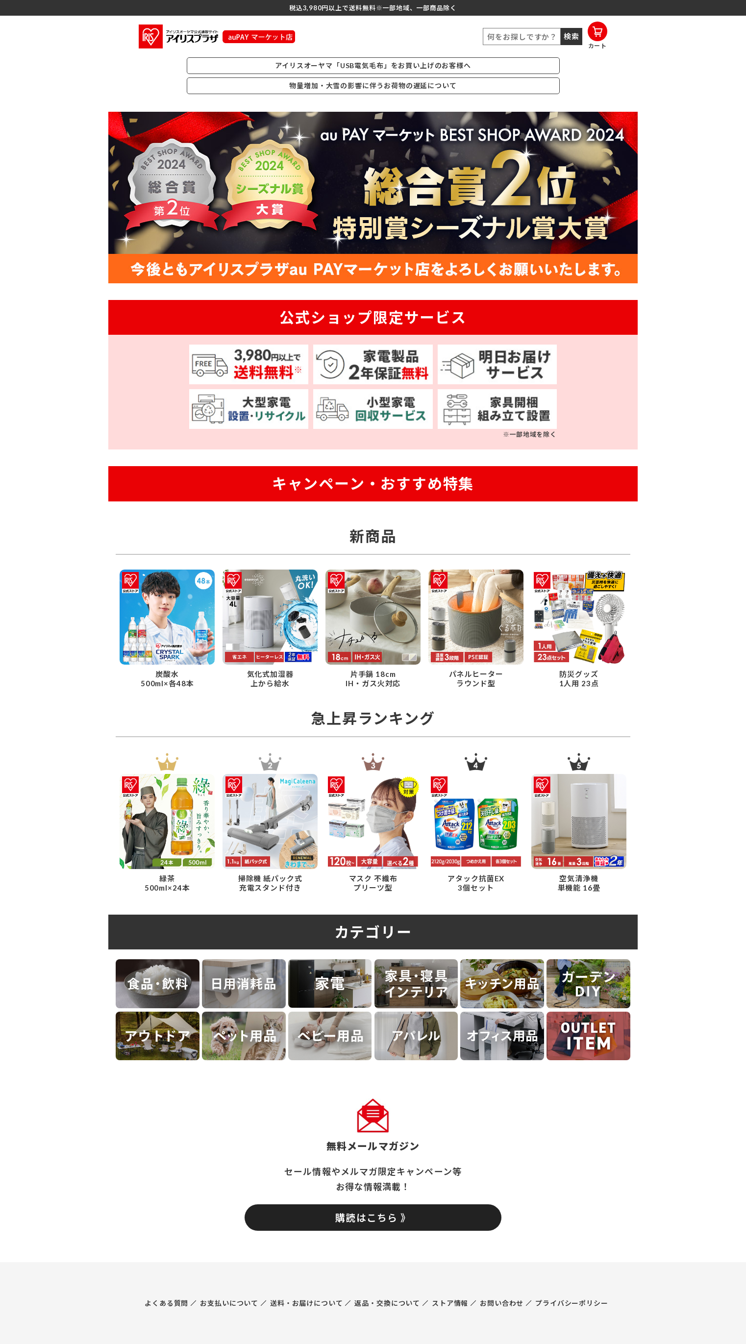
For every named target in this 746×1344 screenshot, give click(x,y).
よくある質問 (166, 1303)
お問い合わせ (501, 1303)
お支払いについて (229, 1303)
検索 (571, 36)
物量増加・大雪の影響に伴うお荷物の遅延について (372, 85)
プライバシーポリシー (571, 1303)
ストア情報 (450, 1303)
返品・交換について (387, 1303)
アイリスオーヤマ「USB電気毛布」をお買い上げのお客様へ (373, 65)
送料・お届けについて (306, 1303)
